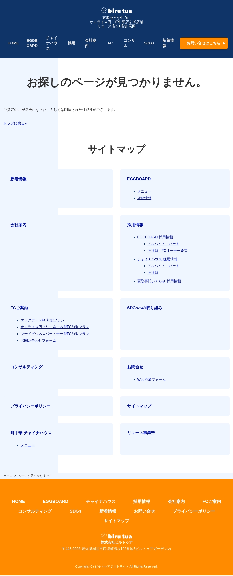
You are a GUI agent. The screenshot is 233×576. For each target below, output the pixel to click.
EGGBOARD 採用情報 (155, 237)
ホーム (8, 476)
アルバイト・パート (163, 244)
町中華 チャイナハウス (31, 433)
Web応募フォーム (151, 379)
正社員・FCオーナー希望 (167, 251)
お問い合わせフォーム (38, 341)
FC (110, 43)
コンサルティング (26, 367)
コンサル (129, 43)
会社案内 (90, 43)
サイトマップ (139, 406)
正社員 (152, 273)
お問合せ (135, 367)
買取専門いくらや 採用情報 (159, 281)
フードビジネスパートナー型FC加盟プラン (55, 334)
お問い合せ (145, 511)
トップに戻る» (15, 123)
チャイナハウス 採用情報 (157, 259)
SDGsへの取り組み (144, 308)
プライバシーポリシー (30, 406)
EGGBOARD (32, 43)
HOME (13, 43)
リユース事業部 (141, 433)
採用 (71, 43)
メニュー (144, 191)
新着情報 (167, 43)
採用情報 (135, 225)
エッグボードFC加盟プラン (42, 320)
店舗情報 (144, 198)
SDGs (148, 43)
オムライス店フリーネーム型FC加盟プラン (55, 327)
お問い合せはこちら (204, 43)
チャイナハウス (51, 43)
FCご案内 (19, 308)
